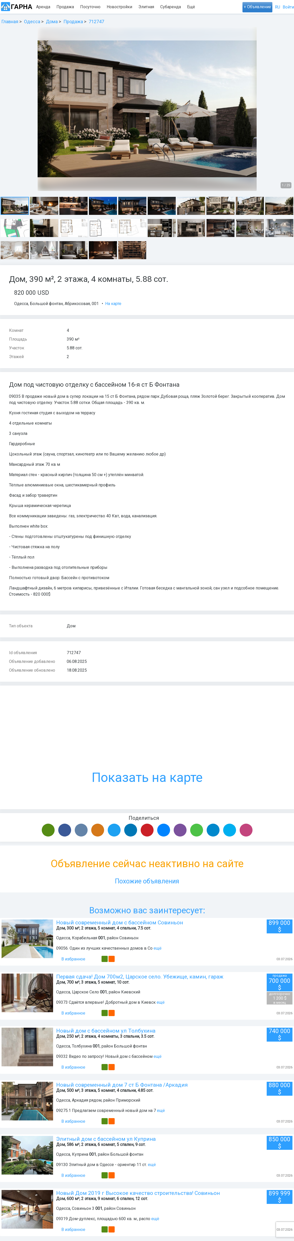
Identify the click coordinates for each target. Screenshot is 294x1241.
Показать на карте (147, 740)
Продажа (65, 6)
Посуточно (90, 6)
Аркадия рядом (87, 1100)
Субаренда (170, 6)
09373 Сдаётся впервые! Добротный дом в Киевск (106, 1002)
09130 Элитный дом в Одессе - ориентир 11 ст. (102, 1164)
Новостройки (119, 6)
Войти (288, 7)
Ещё (191, 6)
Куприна (80, 1154)
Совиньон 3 (83, 1208)
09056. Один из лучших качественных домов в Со (104, 948)
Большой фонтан (46, 303)
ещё (158, 948)
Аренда (43, 6)
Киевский (130, 992)
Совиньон (128, 937)
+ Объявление (257, 6)
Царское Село (85, 992)
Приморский (128, 1100)
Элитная (146, 6)
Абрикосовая (77, 303)
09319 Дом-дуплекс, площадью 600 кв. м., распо (103, 1218)
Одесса (21, 303)
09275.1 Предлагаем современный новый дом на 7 (106, 1110)
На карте (113, 303)
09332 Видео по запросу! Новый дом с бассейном (104, 1056)
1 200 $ (279, 998)
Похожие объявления (147, 881)
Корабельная (84, 937)
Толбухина (82, 1046)
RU (277, 7)
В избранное (70, 959)
